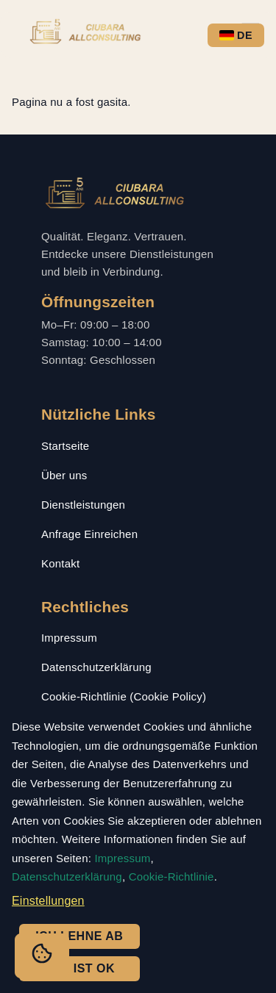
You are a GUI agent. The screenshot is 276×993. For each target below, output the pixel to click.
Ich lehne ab (79, 936)
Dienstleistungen (83, 504)
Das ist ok (79, 968)
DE (236, 35)
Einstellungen (48, 901)
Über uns (64, 475)
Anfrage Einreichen (89, 534)
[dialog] (138, 851)
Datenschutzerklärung (96, 667)
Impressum (69, 637)
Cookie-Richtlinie (171, 876)
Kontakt (60, 563)
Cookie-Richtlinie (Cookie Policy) (123, 696)
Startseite (65, 446)
